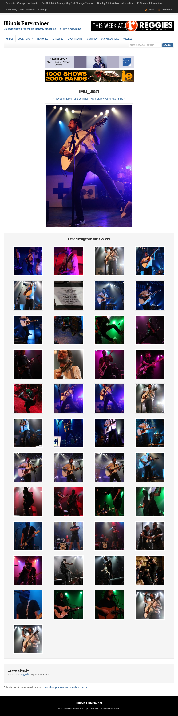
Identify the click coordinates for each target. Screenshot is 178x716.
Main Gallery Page (100, 99)
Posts (151, 9)
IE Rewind (57, 39)
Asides (10, 39)
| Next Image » (117, 99)
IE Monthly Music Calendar (20, 9)
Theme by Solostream (109, 708)
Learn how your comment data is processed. (66, 687)
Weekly (127, 39)
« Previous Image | (63, 99)
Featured (42, 39)
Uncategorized (110, 39)
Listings (42, 9)
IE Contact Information (149, 3)
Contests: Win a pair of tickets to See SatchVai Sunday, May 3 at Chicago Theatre (49, 3)
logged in (25, 674)
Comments (166, 9)
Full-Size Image (80, 99)
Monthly (92, 39)
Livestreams (75, 39)
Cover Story (25, 39)
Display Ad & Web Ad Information (115, 3)
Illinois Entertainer (26, 23)
